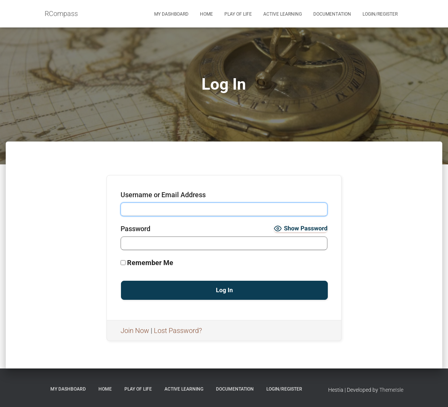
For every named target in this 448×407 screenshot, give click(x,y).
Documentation (332, 14)
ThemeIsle (391, 390)
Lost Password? (178, 331)
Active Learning (282, 14)
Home (206, 14)
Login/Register (380, 14)
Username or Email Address (163, 195)
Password (135, 229)
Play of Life (238, 14)
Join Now (135, 331)
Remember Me (147, 263)
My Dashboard (171, 14)
